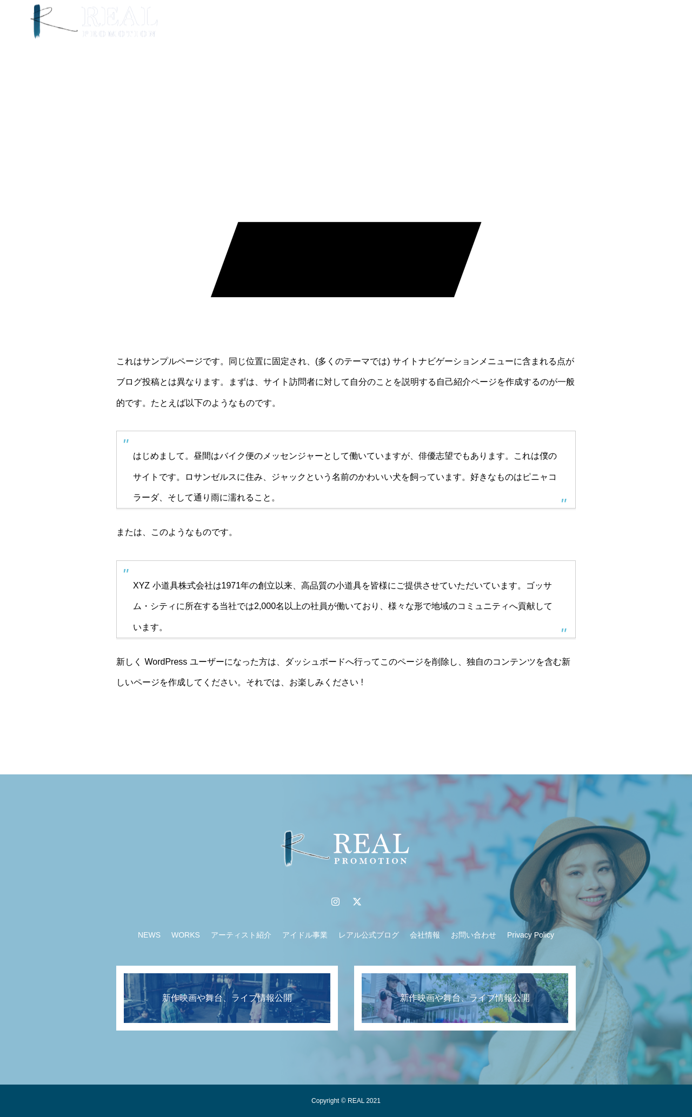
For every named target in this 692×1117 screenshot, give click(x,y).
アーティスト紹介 (359, 21)
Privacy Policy (530, 935)
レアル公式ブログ (368, 935)
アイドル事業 (434, 21)
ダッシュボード (315, 661)
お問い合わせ (473, 935)
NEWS (246, 21)
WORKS (294, 21)
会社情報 (425, 935)
